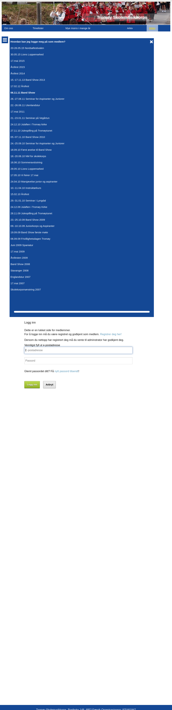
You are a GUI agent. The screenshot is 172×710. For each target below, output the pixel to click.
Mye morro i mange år (78, 28)
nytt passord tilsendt (71, 88)
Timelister (38, 28)
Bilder (152, 28)
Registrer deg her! (115, 51)
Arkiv (130, 28)
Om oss (8, 28)
